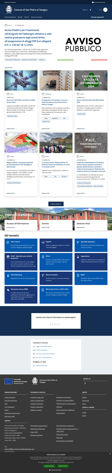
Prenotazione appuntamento (38, 426)
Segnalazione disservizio (37, 429)
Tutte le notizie (56, 204)
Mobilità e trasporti (36, 410)
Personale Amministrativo (12, 413)
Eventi (84, 416)
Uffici (6, 404)
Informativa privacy (62, 434)
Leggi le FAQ (34, 432)
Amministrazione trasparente (65, 426)
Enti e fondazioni (10, 407)
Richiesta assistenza (36, 435)
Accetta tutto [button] (49, 466)
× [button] (110, 454)
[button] (56, 470)
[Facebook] (90, 10)
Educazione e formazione (63, 397)
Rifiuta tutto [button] (63, 466)
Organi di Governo (10, 397)
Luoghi (84, 412)
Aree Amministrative (11, 401)
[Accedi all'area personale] (98, 2)
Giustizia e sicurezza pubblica (65, 400)
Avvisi (10, 25)
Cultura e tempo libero (37, 401)
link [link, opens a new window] (73, 462)
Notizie (80, 94)
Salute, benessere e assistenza (65, 410)
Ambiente (59, 407)
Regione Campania (10, 2)
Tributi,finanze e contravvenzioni (66, 404)
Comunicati (46, 94)
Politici (7, 410)
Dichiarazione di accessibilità (64, 441)
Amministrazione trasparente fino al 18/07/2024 (67, 430)
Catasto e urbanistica (36, 407)
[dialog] (56, 462)
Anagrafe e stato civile (37, 397)
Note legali (59, 438)
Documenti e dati (10, 416)
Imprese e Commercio (36, 404)
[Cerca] (105, 10)
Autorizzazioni (60, 413)
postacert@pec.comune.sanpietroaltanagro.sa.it (19, 449)
